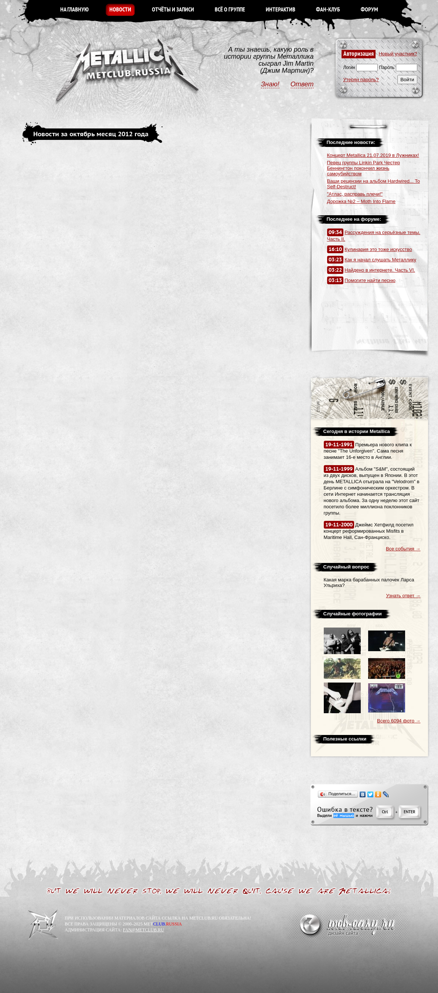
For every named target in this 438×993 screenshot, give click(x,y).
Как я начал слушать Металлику (380, 259)
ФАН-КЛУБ (328, 10)
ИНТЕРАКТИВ (280, 10)
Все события (403, 549)
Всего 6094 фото (399, 721)
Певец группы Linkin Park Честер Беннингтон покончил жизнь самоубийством (363, 168)
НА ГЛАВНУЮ (74, 10)
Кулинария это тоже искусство (378, 249)
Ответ (302, 84)
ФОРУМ (369, 10)
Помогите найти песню (369, 280)
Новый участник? (397, 53)
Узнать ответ (403, 595)
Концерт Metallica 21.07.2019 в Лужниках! (373, 155)
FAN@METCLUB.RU (143, 929)
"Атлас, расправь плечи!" (355, 194)
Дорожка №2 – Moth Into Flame (361, 201)
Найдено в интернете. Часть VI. (379, 270)
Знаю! (270, 84)
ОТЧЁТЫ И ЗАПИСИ (173, 10)
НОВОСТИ (120, 10)
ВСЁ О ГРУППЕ (230, 10)
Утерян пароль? (361, 79)
